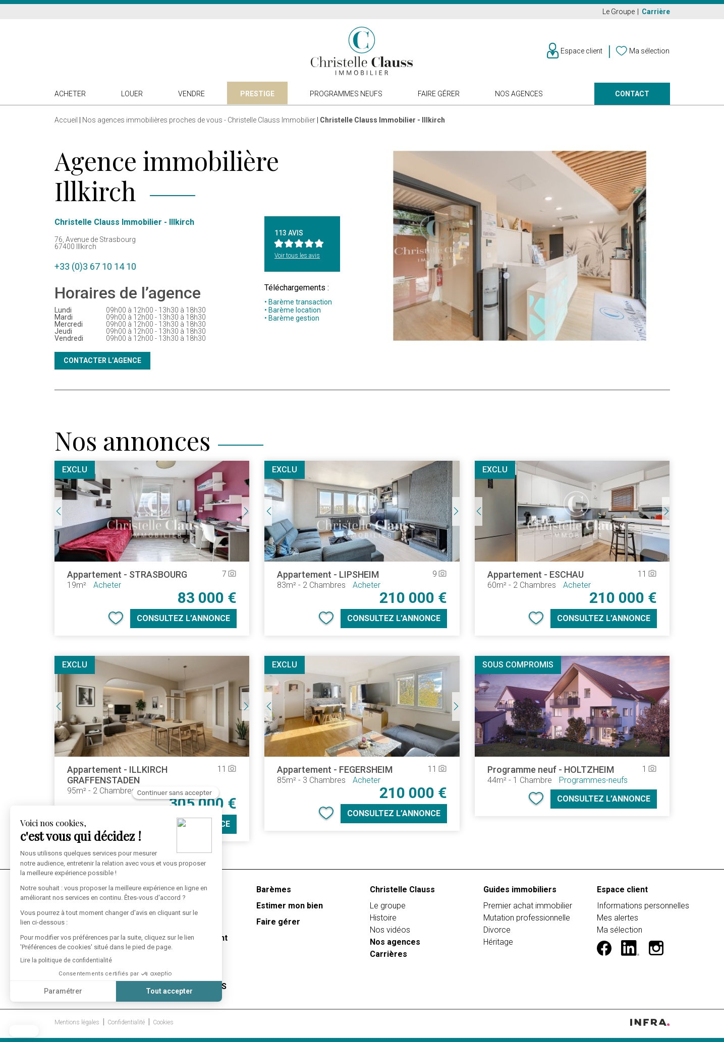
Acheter (70, 94)
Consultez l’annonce (183, 618)
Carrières (388, 954)
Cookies (163, 1022)
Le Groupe (619, 12)
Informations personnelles (643, 905)
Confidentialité (126, 1022)
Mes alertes (617, 918)
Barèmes (273, 889)
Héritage (498, 942)
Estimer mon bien (289, 905)
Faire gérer (439, 94)
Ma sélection (619, 930)
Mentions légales (77, 1022)
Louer (132, 94)
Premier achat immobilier (527, 905)
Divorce (497, 930)
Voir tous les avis (297, 255)
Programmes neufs (346, 94)
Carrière (656, 12)
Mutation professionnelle (526, 918)
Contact (632, 94)
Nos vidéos (390, 930)
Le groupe (388, 905)
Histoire (383, 918)
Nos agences (519, 94)
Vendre (191, 94)
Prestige (257, 94)
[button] (24, 1031)
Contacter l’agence (102, 360)
